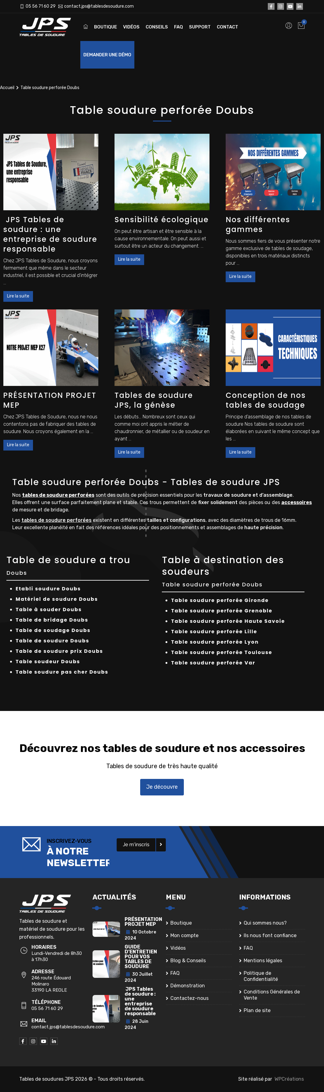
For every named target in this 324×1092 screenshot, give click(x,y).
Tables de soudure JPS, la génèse (154, 400)
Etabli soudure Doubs (48, 588)
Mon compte (184, 935)
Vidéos (131, 27)
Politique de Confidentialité (261, 976)
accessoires (296, 502)
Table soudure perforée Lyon (215, 641)
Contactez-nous (189, 998)
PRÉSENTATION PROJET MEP (49, 400)
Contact (227, 27)
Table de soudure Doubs (52, 640)
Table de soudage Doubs (53, 630)
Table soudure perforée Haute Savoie (228, 621)
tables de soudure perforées (58, 495)
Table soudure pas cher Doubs (62, 671)
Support (200, 27)
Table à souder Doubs (49, 609)
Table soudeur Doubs (48, 661)
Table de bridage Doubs (52, 619)
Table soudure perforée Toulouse (221, 652)
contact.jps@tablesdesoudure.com (99, 6)
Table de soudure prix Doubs (59, 651)
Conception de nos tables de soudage (266, 400)
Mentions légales (263, 960)
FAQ (178, 27)
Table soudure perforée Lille (214, 631)
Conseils (157, 27)
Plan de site (257, 1010)
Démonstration (187, 986)
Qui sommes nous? (265, 923)
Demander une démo (107, 55)
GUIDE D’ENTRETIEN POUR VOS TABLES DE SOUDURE (141, 956)
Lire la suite (18, 296)
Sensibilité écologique (162, 220)
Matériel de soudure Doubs (57, 599)
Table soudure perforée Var (213, 662)
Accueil (7, 87)
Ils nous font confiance (270, 935)
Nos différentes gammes (258, 224)
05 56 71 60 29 (41, 6)
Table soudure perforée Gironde (220, 600)
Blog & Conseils (188, 960)
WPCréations (289, 1079)
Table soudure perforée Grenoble (221, 610)
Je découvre (162, 786)
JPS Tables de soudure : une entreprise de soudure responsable (50, 234)
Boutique (105, 27)
